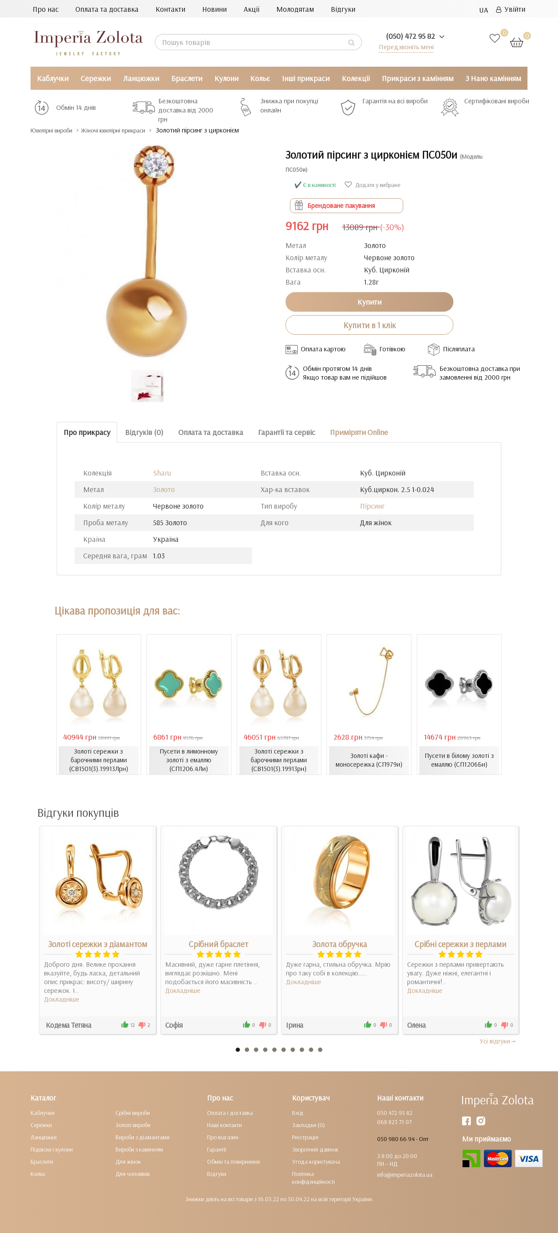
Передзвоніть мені (404, 46)
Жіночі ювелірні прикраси (136, 130)
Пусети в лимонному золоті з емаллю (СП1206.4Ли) (189, 760)
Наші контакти (224, 1124)
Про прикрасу (87, 432)
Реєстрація (305, 1137)
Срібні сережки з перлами (461, 943)
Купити (369, 301)
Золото (164, 489)
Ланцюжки (141, 78)
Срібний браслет (218, 943)
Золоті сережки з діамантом (97, 943)
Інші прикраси (306, 78)
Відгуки (343, 9)
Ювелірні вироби (58, 130)
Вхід (297, 1112)
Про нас (45, 9)
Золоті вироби (133, 1124)
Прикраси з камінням (417, 78)
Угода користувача (316, 1161)
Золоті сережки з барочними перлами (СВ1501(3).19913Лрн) (98, 760)
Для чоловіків (133, 1173)
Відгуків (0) (144, 432)
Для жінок (128, 1161)
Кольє (260, 78)
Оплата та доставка (107, 9)
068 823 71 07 (394, 1121)
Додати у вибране (372, 185)
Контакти (170, 9)
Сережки (96, 78)
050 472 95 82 (394, 1112)
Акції (251, 9)
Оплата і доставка (230, 1112)
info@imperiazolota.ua (404, 1174)
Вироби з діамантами (143, 1137)
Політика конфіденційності (313, 1177)
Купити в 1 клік (370, 324)
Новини (214, 9)
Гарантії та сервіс (286, 432)
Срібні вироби (133, 1112)
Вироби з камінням (139, 1149)
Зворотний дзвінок (315, 1149)
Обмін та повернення (233, 1161)
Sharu (162, 472)
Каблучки (52, 78)
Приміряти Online (359, 432)
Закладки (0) (308, 1124)
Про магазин (222, 1137)
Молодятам (295, 9)
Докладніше (61, 998)
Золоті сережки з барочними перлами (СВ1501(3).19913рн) (279, 760)
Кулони (226, 78)
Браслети (186, 78)
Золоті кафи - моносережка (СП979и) (369, 760)
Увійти (510, 9)
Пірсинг (372, 505)
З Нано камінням (493, 78)
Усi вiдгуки (498, 1040)
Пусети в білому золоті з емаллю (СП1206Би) (459, 760)
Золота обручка (339, 943)
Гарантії (216, 1149)
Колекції (356, 78)
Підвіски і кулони (52, 1149)
